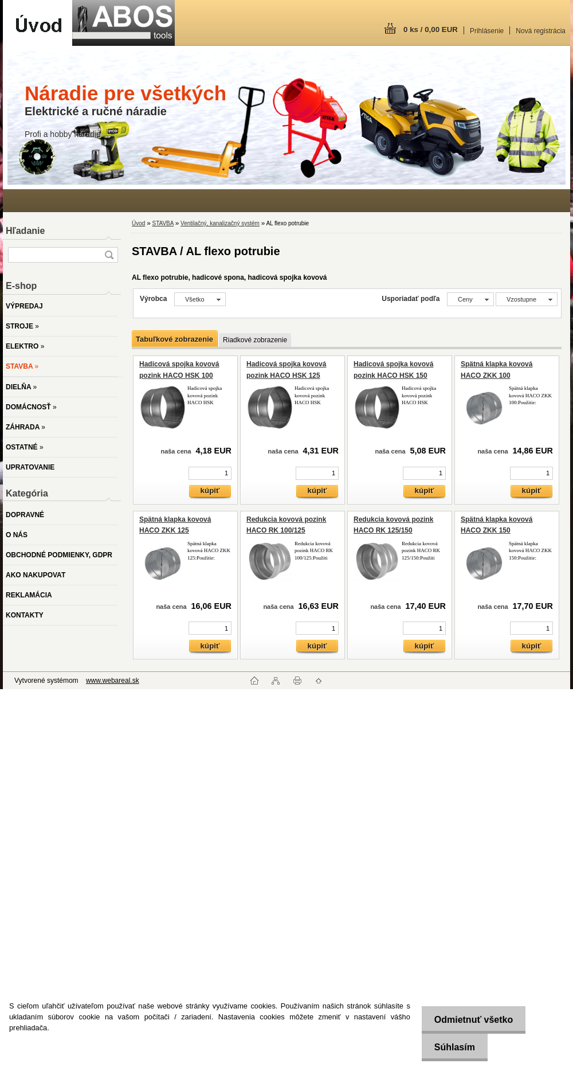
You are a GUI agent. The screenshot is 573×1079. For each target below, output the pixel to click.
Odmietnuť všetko (470, 1020)
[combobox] (470, 299)
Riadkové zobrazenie (255, 340)
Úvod (138, 223)
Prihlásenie (487, 31)
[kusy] (210, 473)
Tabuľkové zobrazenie (174, 339)
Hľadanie (25, 231)
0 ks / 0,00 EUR (430, 29)
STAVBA (162, 223)
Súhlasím (451, 1047)
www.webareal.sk (112, 681)
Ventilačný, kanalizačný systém (220, 223)
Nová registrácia (541, 31)
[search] (109, 255)
